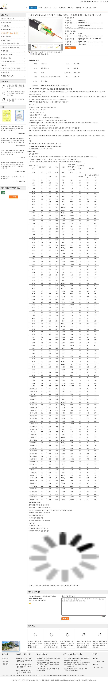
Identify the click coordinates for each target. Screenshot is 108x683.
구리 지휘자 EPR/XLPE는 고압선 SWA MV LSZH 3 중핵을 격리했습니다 (76, 659)
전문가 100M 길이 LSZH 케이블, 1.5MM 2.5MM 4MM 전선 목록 (75, 669)
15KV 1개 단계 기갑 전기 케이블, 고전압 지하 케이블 (48, 669)
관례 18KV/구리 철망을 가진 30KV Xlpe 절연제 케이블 (24, 672)
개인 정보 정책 (4, 675)
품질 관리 (71, 8)
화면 (54, 8)
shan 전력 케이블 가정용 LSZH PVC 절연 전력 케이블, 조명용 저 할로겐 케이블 (67, 644)
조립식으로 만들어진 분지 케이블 (10, 68)
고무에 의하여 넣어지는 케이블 (10, 47)
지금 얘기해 (87, 7)
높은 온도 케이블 (6, 58)
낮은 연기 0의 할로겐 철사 (72, 585)
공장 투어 (62, 8)
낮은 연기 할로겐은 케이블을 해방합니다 (44, 585)
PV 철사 (3, 65)
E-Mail (96, 664)
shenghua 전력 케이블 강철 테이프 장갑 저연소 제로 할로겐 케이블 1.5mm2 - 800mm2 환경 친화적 (51, 645)
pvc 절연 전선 (5, 26)
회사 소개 (48, 8)
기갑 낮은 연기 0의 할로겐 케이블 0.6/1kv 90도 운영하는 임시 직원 (16, 86)
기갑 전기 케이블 (6, 22)
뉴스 (94, 8)
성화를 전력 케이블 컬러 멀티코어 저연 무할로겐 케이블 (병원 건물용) (84, 643)
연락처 (78, 8)
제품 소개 (33, 8)
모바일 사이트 (99, 667)
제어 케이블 (4, 51)
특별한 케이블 (5, 72)
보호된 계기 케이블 (6, 54)
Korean (105, 1)
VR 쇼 (40, 8)
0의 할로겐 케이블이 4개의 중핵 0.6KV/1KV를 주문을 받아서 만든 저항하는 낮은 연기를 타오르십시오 (77, 664)
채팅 (71, 48)
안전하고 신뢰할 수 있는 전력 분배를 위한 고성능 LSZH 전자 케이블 (35, 643)
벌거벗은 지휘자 (6, 40)
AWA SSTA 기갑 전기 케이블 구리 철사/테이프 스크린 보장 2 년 (48, 659)
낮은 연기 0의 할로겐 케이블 (9, 33)
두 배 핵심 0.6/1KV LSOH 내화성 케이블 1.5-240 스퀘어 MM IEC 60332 (16, 93)
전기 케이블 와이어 (6, 29)
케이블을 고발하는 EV (7, 76)
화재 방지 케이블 (6, 36)
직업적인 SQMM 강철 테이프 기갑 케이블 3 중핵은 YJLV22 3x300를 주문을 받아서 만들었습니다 (48, 664)
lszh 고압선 (60, 585)
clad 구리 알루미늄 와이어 (8, 61)
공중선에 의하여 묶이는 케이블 (10, 43)
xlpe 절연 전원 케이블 (7, 18)
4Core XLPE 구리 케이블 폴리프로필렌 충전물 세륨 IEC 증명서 (24, 666)
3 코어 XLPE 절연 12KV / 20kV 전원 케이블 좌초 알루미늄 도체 (24, 660)
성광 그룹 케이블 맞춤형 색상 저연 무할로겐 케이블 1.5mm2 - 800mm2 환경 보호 (100, 644)
